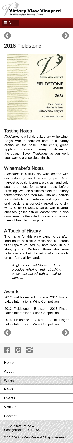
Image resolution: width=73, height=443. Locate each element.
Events (9, 398)
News (8, 389)
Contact (10, 416)
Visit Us (10, 407)
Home (9, 362)
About (8, 371)
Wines (9, 380)
